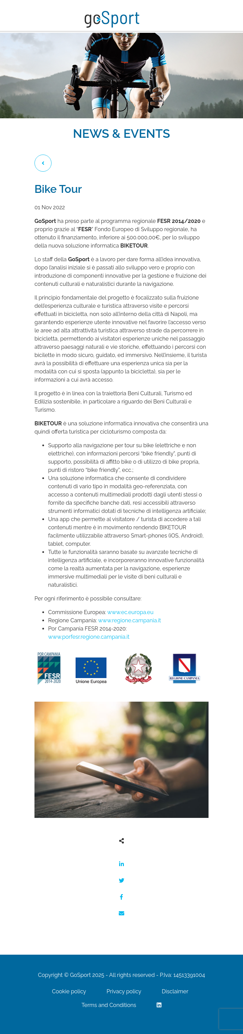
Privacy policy (123, 991)
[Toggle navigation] (148, 21)
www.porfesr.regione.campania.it (88, 637)
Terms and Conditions (109, 1005)
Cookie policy (69, 991)
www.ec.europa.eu (131, 612)
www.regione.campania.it (129, 620)
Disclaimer (175, 991)
